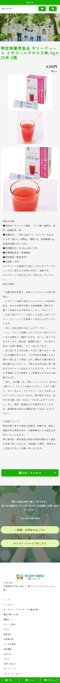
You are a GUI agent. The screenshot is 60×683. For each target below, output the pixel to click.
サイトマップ (10, 668)
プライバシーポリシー (14, 673)
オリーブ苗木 (10, 624)
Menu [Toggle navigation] (30, 3)
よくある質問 (10, 644)
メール (30, 680)
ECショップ (51, 680)
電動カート (9, 619)
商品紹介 (7, 634)
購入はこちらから (37, 473)
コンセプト (9, 604)
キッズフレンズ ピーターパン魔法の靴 (21, 609)
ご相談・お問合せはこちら (30, 530)
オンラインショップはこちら (30, 543)
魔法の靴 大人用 (11, 614)
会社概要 (7, 649)
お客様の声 (9, 639)
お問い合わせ (10, 663)
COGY (6, 629)
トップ (7, 599)
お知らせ (7, 654)
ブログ (7, 658)
